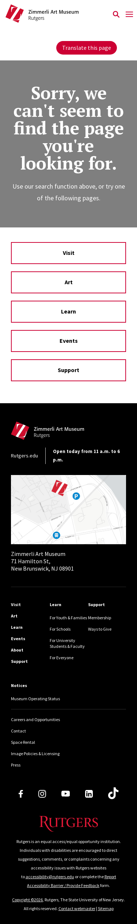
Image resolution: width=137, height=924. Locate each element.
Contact (18, 731)
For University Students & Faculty (67, 643)
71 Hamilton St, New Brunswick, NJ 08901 (42, 561)
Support (68, 370)
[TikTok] (113, 793)
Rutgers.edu (24, 455)
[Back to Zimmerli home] (57, 14)
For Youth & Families (68, 617)
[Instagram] (42, 794)
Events (69, 340)
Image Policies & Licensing (35, 753)
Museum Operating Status (35, 698)
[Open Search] (115, 15)
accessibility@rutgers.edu (50, 876)
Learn (68, 311)
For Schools (60, 629)
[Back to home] (60, 433)
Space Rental (23, 742)
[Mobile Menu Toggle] (129, 15)
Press (15, 765)
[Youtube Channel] (65, 794)
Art (69, 282)
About (17, 650)
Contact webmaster (76, 908)
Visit (69, 252)
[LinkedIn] (89, 794)
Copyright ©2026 (27, 899)
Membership (99, 617)
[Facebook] (21, 794)
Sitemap (106, 908)
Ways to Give (99, 629)
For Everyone (61, 657)
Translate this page (86, 47)
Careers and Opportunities (35, 719)
